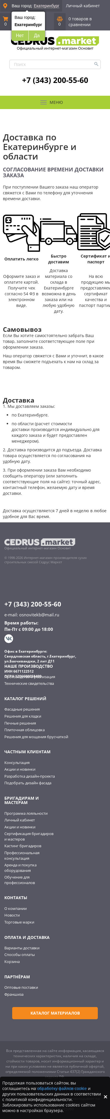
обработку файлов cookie (62, 1088)
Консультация (17, 762)
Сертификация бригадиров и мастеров (28, 836)
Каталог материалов (55, 1013)
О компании (15, 908)
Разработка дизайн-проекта (29, 776)
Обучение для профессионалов (19, 879)
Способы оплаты (19, 954)
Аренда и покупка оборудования (20, 867)
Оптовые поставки (21, 987)
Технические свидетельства (29, 683)
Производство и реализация (29, 676)
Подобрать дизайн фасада (27, 782)
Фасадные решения (22, 709)
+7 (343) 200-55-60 (55, 80)
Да (37, 35)
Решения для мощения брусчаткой (36, 736)
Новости (12, 915)
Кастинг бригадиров (22, 845)
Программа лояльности (26, 813)
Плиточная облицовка (24, 729)
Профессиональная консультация (21, 855)
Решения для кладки (22, 716)
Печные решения (20, 723)
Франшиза (14, 994)
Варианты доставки (21, 947)
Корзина (12, 961)
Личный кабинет (83, 5)
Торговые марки (19, 922)
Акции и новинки (19, 769)
